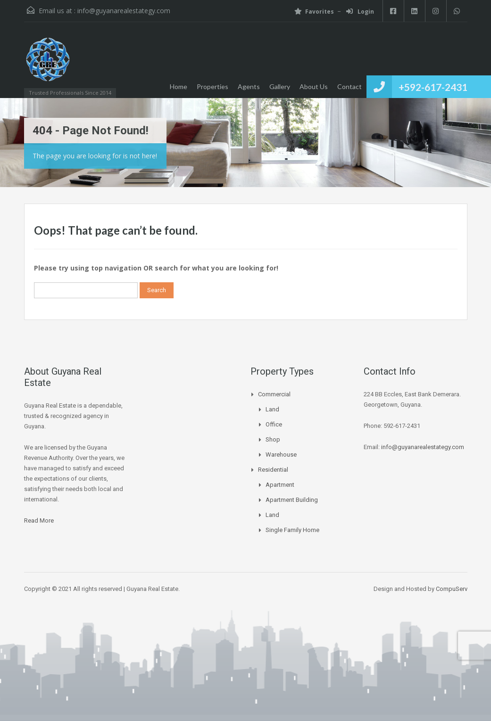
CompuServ (451, 588)
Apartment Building (292, 499)
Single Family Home (292, 529)
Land (272, 409)
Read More (39, 520)
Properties (212, 86)
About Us (314, 86)
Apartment (280, 484)
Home (178, 86)
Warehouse (281, 454)
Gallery (279, 86)
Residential (273, 469)
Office (274, 424)
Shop (273, 439)
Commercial (274, 394)
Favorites (314, 12)
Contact (349, 86)
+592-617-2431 (433, 87)
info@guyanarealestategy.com (123, 10)
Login (360, 12)
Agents (249, 86)
